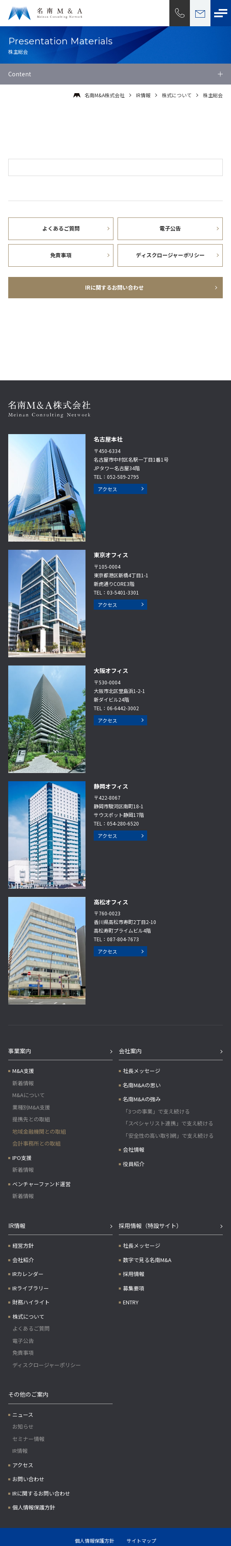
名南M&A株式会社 (105, 94)
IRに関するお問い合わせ (41, 1493)
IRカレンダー (28, 1274)
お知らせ (23, 1426)
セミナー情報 (28, 1439)
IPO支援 (22, 1158)
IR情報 (143, 94)
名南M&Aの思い (142, 1085)
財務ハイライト (31, 1302)
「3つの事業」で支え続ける (156, 1111)
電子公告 (23, 1341)
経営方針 (23, 1245)
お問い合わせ (28, 1479)
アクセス (107, 488)
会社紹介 (23, 1260)
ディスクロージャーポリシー (46, 1365)
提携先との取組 (31, 1119)
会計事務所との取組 (36, 1143)
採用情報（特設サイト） (150, 1225)
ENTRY (131, 1302)
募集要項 (133, 1288)
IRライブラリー (30, 1288)
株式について (177, 94)
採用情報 (133, 1274)
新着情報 (23, 1083)
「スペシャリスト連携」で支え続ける (168, 1123)
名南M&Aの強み (142, 1099)
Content (19, 74)
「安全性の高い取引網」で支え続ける (168, 1135)
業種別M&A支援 (31, 1107)
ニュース (22, 1414)
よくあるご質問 (31, 1328)
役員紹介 (133, 1164)
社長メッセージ (141, 1071)
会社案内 (130, 1051)
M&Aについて (28, 1095)
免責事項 (23, 1352)
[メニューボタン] (220, 13)
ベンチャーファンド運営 (41, 1184)
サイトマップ (141, 1540)
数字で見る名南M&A (147, 1260)
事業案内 (19, 1051)
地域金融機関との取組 (39, 1131)
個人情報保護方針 (33, 1507)
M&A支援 (23, 1071)
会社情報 (133, 1149)
